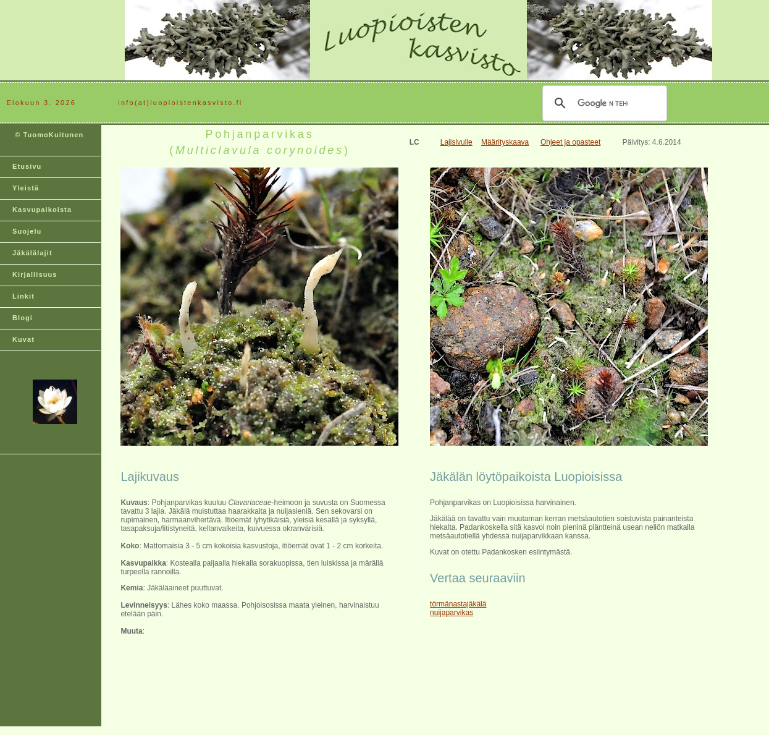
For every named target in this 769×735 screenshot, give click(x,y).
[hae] (603, 103)
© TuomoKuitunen (47, 139)
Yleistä (25, 188)
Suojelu (26, 231)
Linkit (23, 296)
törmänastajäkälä (458, 604)
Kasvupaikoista (42, 209)
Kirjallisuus (34, 274)
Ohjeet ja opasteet (570, 142)
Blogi (22, 317)
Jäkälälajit (32, 253)
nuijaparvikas (451, 612)
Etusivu (26, 166)
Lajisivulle (456, 142)
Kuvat (23, 339)
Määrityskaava (505, 142)
